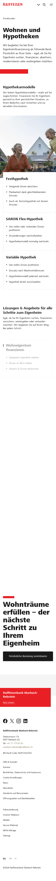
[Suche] (44, 4)
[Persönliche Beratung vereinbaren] (28, 656)
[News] (5, 783)
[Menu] (51, 4)
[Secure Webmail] (10, 825)
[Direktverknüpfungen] (38, 4)
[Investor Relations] (11, 815)
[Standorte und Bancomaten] (15, 793)
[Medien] (6, 820)
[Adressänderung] (10, 809)
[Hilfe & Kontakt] (10, 762)
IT (15, 858)
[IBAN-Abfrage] (9, 830)
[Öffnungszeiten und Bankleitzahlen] (19, 798)
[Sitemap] (6, 835)
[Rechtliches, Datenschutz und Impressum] (22, 772)
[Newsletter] (8, 788)
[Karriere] (6, 767)
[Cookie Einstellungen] (12, 777)
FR (10, 858)
